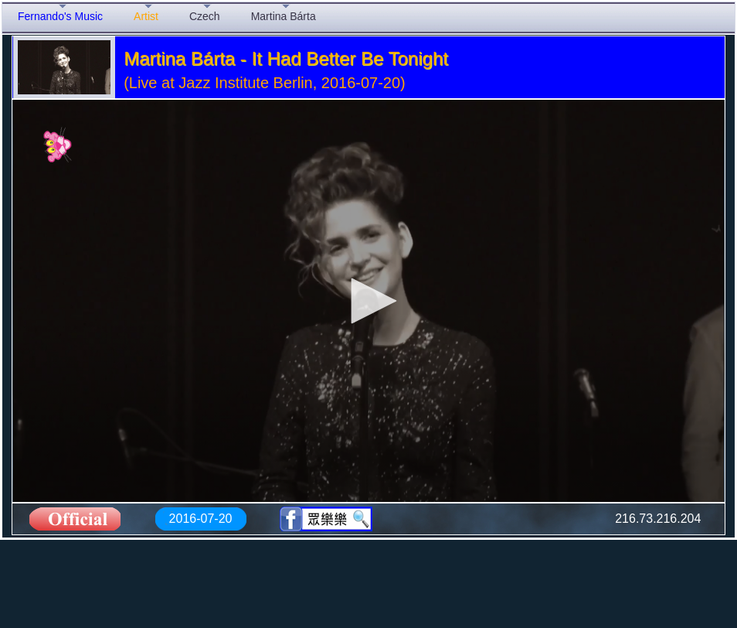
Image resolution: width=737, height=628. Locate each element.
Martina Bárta (283, 16)
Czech (204, 16)
